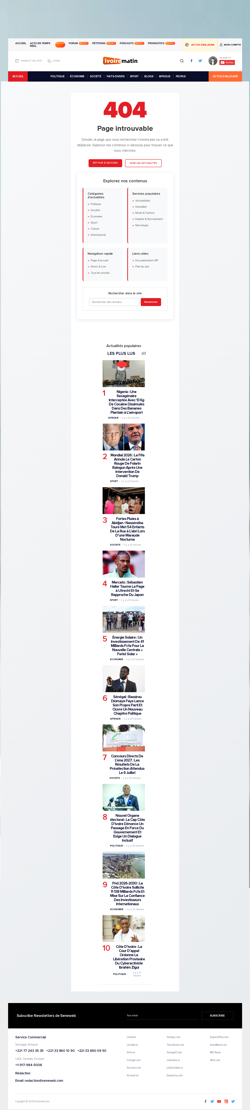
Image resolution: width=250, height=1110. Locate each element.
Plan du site (142, 267)
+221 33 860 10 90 (60, 1051)
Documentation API (146, 260)
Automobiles (142, 200)
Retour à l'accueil (105, 162)
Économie (96, 216)
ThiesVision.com (175, 1045)
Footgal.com (133, 1060)
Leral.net (131, 1037)
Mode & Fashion (144, 213)
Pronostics (161, 43)
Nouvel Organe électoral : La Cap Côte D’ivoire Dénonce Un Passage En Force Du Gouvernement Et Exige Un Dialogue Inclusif (127, 828)
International (98, 235)
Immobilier (141, 207)
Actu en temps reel (47, 45)
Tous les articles (100, 273)
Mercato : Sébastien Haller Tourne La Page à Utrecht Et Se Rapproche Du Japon (127, 588)
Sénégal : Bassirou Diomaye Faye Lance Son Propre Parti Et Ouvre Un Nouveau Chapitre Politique (127, 705)
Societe (115, 544)
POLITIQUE (58, 76)
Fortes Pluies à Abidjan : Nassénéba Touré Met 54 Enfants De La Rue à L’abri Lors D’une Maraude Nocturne (127, 529)
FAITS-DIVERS (115, 76)
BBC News (215, 1052)
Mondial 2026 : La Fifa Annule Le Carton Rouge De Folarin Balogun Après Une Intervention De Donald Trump (127, 465)
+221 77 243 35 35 (29, 1051)
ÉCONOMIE (77, 76)
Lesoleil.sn (132, 1045)
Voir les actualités (143, 163)
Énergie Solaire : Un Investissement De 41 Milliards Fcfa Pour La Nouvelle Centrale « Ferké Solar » (127, 645)
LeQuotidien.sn (175, 1068)
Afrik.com (215, 1060)
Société (95, 210)
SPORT (134, 76)
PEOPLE (181, 76)
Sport (94, 222)
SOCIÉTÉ (95, 76)
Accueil (20, 43)
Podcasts (132, 43)
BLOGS (148, 76)
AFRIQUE (164, 76)
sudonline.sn (173, 1060)
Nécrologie (141, 225)
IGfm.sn (131, 1052)
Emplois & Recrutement (149, 219)
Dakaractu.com (175, 1075)
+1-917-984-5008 (28, 1065)
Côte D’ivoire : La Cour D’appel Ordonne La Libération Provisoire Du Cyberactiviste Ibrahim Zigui (129, 957)
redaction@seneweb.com (44, 1081)
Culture (95, 229)
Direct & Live (98, 267)
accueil (17, 76)
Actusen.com (134, 1068)
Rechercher (150, 302)
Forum (79, 43)
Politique (96, 204)
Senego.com (173, 1037)
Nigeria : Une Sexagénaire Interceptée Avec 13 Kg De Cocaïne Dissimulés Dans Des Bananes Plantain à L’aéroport (126, 402)
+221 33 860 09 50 (91, 1051)
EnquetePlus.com (219, 1037)
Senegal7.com (174, 1052)
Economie (116, 659)
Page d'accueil (99, 260)
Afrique (113, 417)
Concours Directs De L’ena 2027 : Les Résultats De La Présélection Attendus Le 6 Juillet (127, 764)
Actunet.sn (133, 1075)
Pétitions (104, 43)
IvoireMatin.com (218, 1045)
